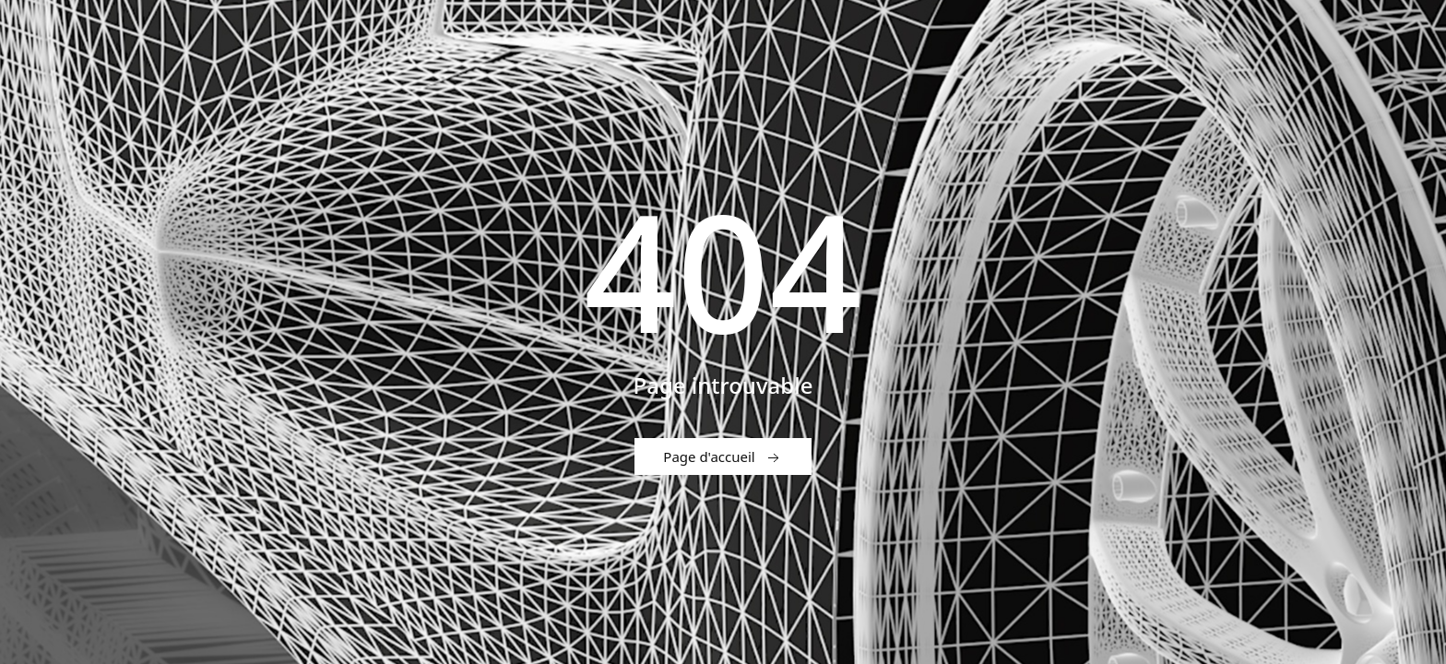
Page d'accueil (722, 457)
